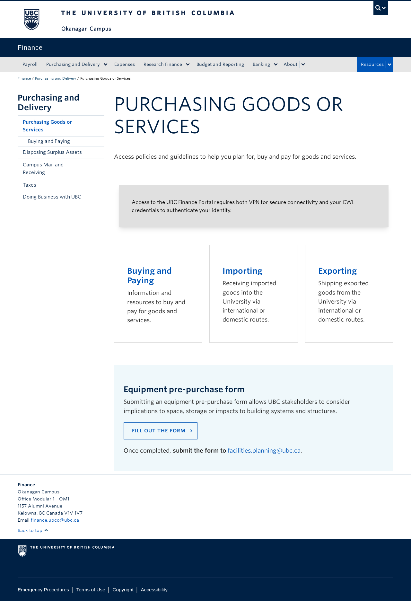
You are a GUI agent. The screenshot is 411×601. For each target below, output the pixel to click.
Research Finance (163, 64)
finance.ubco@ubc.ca (55, 520)
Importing (242, 271)
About (290, 64)
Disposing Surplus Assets (52, 152)
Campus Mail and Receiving (43, 168)
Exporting (337, 271)
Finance (24, 78)
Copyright (122, 589)
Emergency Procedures (43, 589)
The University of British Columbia (31, 19)
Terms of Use (90, 589)
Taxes (29, 185)
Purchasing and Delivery (73, 64)
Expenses (124, 64)
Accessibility (154, 589)
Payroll (30, 64)
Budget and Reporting (220, 64)
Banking (261, 64)
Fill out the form (159, 431)
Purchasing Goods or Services (47, 126)
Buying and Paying (49, 141)
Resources (372, 64)
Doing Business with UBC (52, 197)
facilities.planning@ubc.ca (264, 450)
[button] (98, 126)
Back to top (33, 530)
